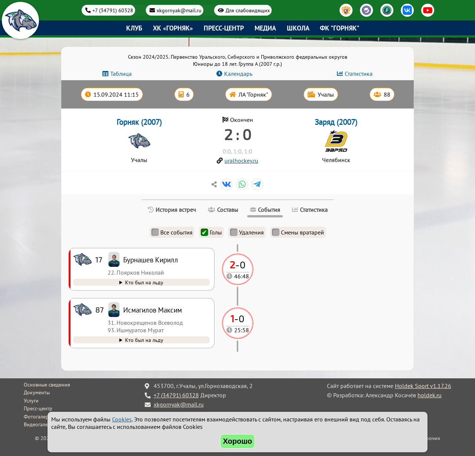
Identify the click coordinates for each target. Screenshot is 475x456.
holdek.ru (429, 395)
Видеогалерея (40, 424)
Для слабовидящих (248, 10)
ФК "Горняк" (339, 28)
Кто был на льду (144, 339)
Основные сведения (47, 384)
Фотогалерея (39, 416)
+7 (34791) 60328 (112, 10)
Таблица (121, 74)
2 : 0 (237, 134)
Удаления (247, 232)
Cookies (122, 419)
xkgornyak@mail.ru (179, 10)
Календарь (238, 74)
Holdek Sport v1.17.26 (423, 385)
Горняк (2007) (139, 122)
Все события (172, 232)
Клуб (134, 28)
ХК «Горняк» (173, 28)
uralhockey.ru (241, 160)
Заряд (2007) (336, 122)
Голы (211, 232)
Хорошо (237, 441)
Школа (298, 28)
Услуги (31, 400)
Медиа (265, 28)
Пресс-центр (224, 28)
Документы (37, 392)
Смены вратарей (298, 232)
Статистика (359, 74)
